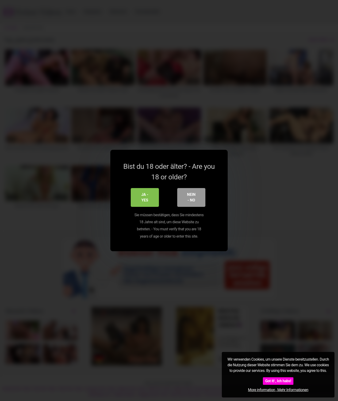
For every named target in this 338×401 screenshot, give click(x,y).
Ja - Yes (144, 197)
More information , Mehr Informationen (278, 390)
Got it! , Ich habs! (278, 381)
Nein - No (191, 197)
